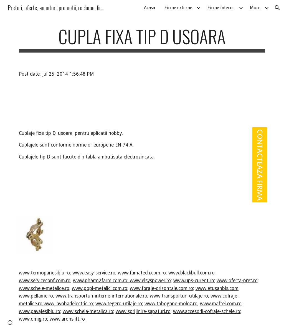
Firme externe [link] (178, 7)
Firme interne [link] (221, 7)
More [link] (255, 7)
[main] (142, 39)
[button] (277, 7)
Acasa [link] (149, 7)
